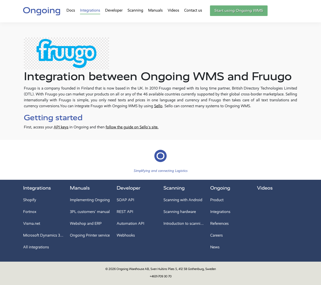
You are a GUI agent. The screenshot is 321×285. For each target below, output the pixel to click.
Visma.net (31, 223)
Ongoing (220, 188)
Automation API (130, 223)
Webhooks (126, 235)
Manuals (155, 10)
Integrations (90, 10)
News (215, 247)
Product (217, 199)
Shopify (29, 199)
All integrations (36, 247)
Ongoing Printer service (90, 235)
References (219, 223)
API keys (61, 127)
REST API (125, 211)
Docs (70, 10)
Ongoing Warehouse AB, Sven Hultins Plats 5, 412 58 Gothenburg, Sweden (166, 269)
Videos (173, 10)
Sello (158, 106)
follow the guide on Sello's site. (132, 127)
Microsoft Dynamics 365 (43, 235)
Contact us (193, 10)
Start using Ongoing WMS (238, 10)
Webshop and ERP (86, 223)
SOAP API (125, 199)
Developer (114, 10)
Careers (216, 235)
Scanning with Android (182, 199)
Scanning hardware (179, 211)
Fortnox (29, 211)
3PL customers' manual (90, 211)
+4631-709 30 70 (161, 276)
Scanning (135, 10)
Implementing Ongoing (90, 199)
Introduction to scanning (183, 223)
